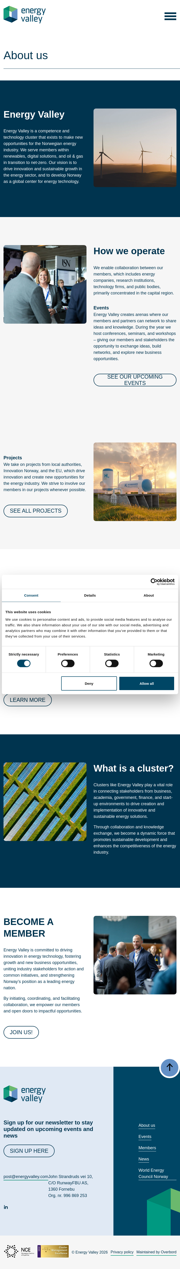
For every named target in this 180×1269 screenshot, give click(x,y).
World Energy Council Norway (153, 1173)
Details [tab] (90, 595)
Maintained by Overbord (156, 1252)
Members (147, 1148)
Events (145, 1136)
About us (147, 1125)
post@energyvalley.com (26, 1176)
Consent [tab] (31, 595)
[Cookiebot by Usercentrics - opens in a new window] (154, 581)
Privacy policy (122, 1252)
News (144, 1159)
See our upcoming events (135, 380)
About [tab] (149, 595)
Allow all (146, 683)
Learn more (27, 700)
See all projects (35, 511)
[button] (170, 14)
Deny (89, 683)
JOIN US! (21, 1032)
